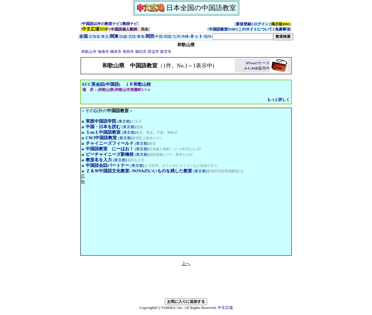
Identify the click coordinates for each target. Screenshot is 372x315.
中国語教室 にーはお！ (110, 148)
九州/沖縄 (181, 36)
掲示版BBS (280, 24)
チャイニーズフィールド (110, 143)
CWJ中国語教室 (101, 137)
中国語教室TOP (222, 29)
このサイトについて (255, 29)
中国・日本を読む (103, 126)
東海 (140, 36)
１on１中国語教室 (103, 132)
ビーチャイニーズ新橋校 (110, 154)
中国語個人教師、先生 (130, 29)
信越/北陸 (127, 36)
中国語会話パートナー (107, 165)
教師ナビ (129, 24)
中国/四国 (163, 36)
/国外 (201, 36)
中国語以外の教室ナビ (101, 24)
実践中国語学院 (101, 121)
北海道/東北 (99, 36)
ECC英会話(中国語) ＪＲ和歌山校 (116, 84)
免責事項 (282, 29)
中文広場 (225, 307)
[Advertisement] (134, 214)
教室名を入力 (99, 160)
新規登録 (243, 24)
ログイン (261, 24)
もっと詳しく (278, 99)
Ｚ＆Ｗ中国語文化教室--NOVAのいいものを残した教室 (139, 171)
